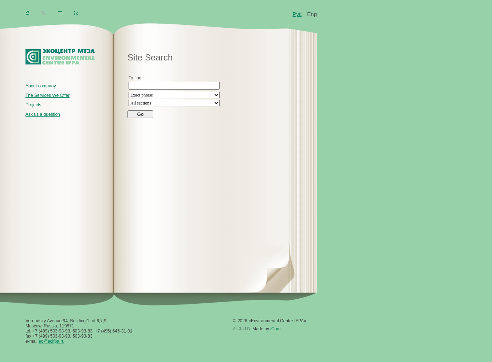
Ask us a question (42, 114)
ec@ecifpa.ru (51, 341)
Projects (33, 104)
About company (40, 85)
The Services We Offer (47, 95)
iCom (275, 328)
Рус (297, 14)
